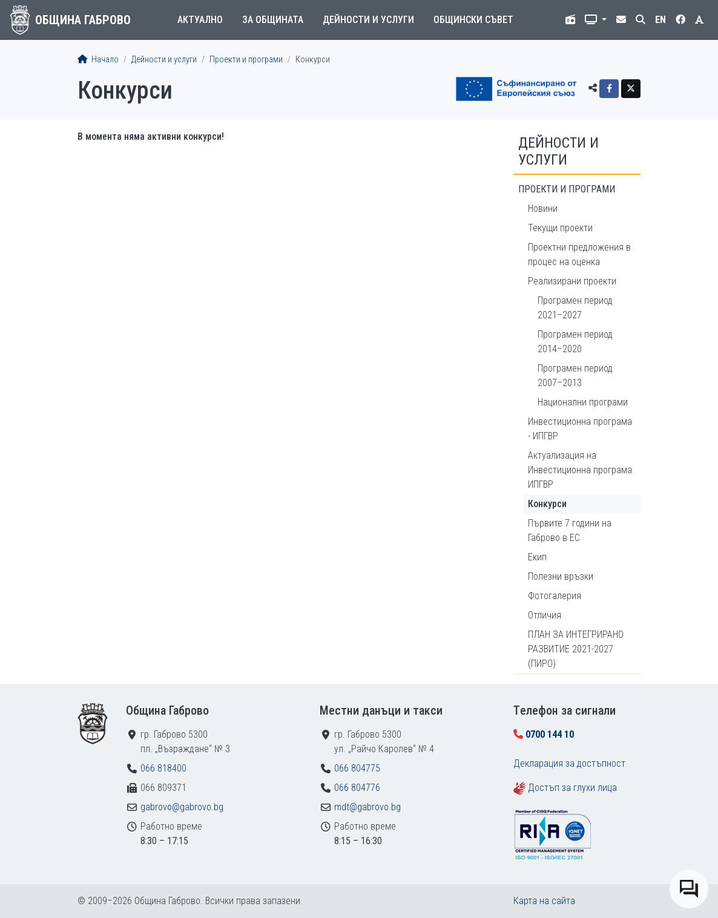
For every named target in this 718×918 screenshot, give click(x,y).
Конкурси (547, 504)
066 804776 (357, 787)
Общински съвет (473, 19)
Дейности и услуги (368, 19)
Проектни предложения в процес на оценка (579, 254)
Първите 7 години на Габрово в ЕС (569, 530)
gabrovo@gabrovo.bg (181, 807)
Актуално (200, 19)
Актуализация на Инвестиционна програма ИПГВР (580, 470)
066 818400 (163, 768)
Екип (537, 557)
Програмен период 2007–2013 (575, 375)
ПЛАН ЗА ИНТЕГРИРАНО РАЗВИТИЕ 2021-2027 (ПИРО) (576, 649)
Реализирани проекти (572, 281)
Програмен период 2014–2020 (575, 342)
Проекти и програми (246, 59)
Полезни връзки (560, 576)
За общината (272, 19)
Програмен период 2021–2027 (575, 308)
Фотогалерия (554, 596)
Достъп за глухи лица (572, 787)
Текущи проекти (560, 228)
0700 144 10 (549, 734)
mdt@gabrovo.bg (367, 807)
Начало (98, 59)
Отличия (544, 615)
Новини (543, 208)
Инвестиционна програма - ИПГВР (580, 429)
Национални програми (583, 402)
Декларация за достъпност (569, 763)
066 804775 (357, 768)
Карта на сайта (544, 901)
